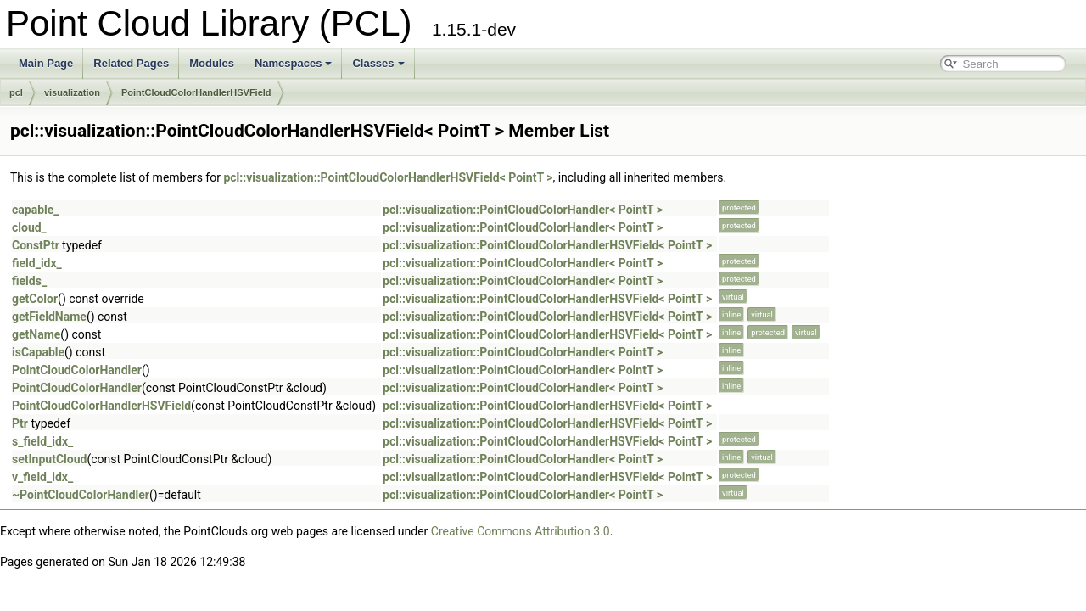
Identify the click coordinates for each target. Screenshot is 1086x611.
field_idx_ (37, 263)
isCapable (38, 352)
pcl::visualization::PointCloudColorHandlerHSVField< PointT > (387, 177)
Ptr (20, 423)
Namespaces (294, 63)
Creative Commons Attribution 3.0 (520, 531)
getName (36, 334)
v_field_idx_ (42, 477)
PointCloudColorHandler (77, 370)
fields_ (29, 281)
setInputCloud (49, 459)
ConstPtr (35, 245)
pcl (16, 92)
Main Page (46, 63)
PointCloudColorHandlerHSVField (196, 92)
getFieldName (49, 316)
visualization (72, 92)
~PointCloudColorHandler (80, 495)
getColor (35, 299)
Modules (211, 63)
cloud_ (29, 227)
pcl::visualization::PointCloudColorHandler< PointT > (523, 209)
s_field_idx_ (42, 441)
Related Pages (131, 63)
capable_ (35, 209)
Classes (378, 63)
